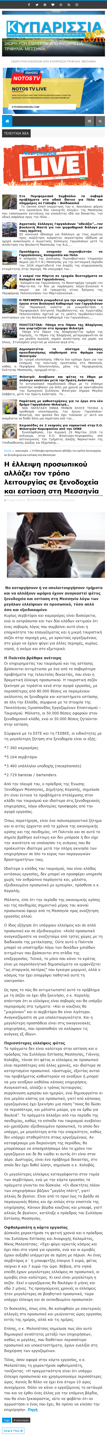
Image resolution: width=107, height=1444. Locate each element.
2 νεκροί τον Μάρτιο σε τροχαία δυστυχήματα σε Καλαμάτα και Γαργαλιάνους (61, 277)
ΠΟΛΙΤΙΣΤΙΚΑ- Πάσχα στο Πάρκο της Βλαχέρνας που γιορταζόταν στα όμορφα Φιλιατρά (61, 326)
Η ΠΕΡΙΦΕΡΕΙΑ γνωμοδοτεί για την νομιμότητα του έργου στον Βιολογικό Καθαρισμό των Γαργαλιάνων (61, 301)
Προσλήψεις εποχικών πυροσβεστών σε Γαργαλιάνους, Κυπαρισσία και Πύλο (61, 253)
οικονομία (21, 450)
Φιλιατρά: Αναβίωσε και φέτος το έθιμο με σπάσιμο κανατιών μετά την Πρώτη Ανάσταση (61, 378)
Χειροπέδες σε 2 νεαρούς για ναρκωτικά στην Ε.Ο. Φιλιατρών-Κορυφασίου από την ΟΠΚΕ (61, 426)
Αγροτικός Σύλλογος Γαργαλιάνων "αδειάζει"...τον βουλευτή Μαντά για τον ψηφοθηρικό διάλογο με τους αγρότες (61, 227)
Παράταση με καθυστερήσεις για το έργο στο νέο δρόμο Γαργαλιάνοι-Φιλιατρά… (61, 402)
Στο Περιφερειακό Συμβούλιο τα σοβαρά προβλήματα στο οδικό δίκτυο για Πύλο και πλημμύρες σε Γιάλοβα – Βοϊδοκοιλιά (61, 199)
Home (7, 450)
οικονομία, (68, 500)
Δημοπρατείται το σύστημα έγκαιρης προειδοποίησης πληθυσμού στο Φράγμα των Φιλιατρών (61, 352)
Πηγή (32, 1410)
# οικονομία (21, 1420)
